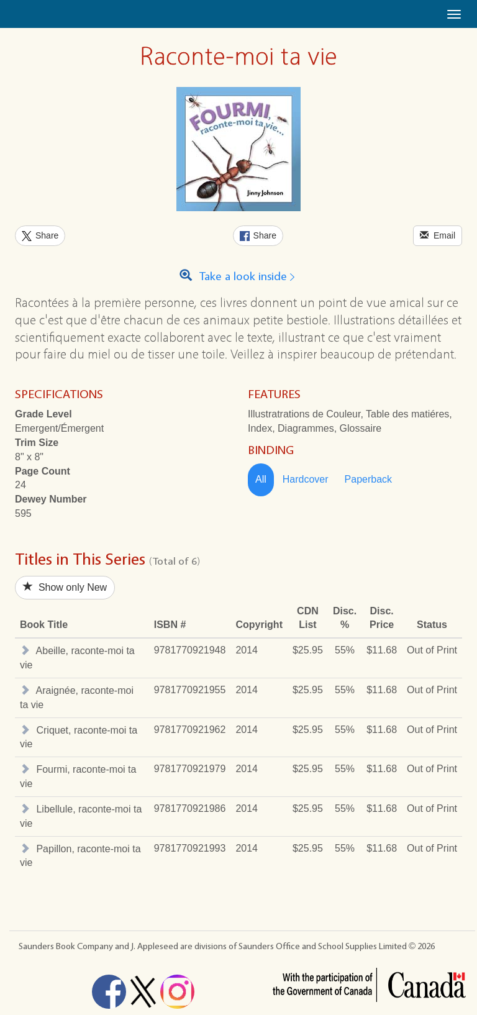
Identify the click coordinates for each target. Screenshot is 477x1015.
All (260, 479)
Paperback (369, 479)
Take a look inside (238, 277)
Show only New (65, 587)
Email (437, 235)
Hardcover (306, 479)
